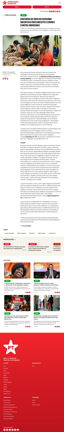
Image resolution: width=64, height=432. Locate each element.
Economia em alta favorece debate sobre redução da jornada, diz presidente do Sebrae (38, 248)
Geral (33, 366)
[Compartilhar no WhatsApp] (7, 79)
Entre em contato (36, 405)
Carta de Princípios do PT (9, 405)
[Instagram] (52, 11)
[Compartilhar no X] (28, 292)
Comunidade (35, 397)
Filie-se (47, 7)
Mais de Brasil (6, 260)
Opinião (5, 386)
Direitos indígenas (21, 233)
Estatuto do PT (7, 402)
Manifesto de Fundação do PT (10, 407)
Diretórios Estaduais (8, 418)
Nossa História (6, 400)
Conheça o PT (7, 397)
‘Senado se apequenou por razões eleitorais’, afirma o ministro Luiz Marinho (46, 284)
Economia (5, 368)
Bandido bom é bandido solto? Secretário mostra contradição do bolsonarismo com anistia (46, 317)
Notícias (5, 363)
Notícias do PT (6, 393)
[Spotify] (59, 11)
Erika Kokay (28, 137)
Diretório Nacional (7, 414)
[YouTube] (55, 11)
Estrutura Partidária (8, 409)
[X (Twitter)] (54, 11)
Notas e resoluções (9, 358)
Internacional (6, 373)
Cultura (5, 384)
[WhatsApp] (57, 11)
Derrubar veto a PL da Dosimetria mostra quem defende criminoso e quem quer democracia (16, 317)
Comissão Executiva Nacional (10, 411)
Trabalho (32, 244)
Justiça (5, 389)
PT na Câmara (26, 226)
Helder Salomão (52, 195)
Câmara (7, 244)
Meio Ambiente (6, 391)
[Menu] (59, 2)
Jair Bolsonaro (52, 233)
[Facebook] (50, 11)
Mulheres (5, 377)
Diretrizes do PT (36, 363)
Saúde (4, 375)
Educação (5, 379)
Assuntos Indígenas (9, 233)
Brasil (7, 280)
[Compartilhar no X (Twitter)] (5, 79)
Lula (4, 366)
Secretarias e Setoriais (8, 416)
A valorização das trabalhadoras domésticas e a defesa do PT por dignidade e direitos (17, 284)
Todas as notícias (9, 15)
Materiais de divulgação (11, 360)
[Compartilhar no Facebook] (3, 79)
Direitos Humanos (7, 382)
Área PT (17, 7)
